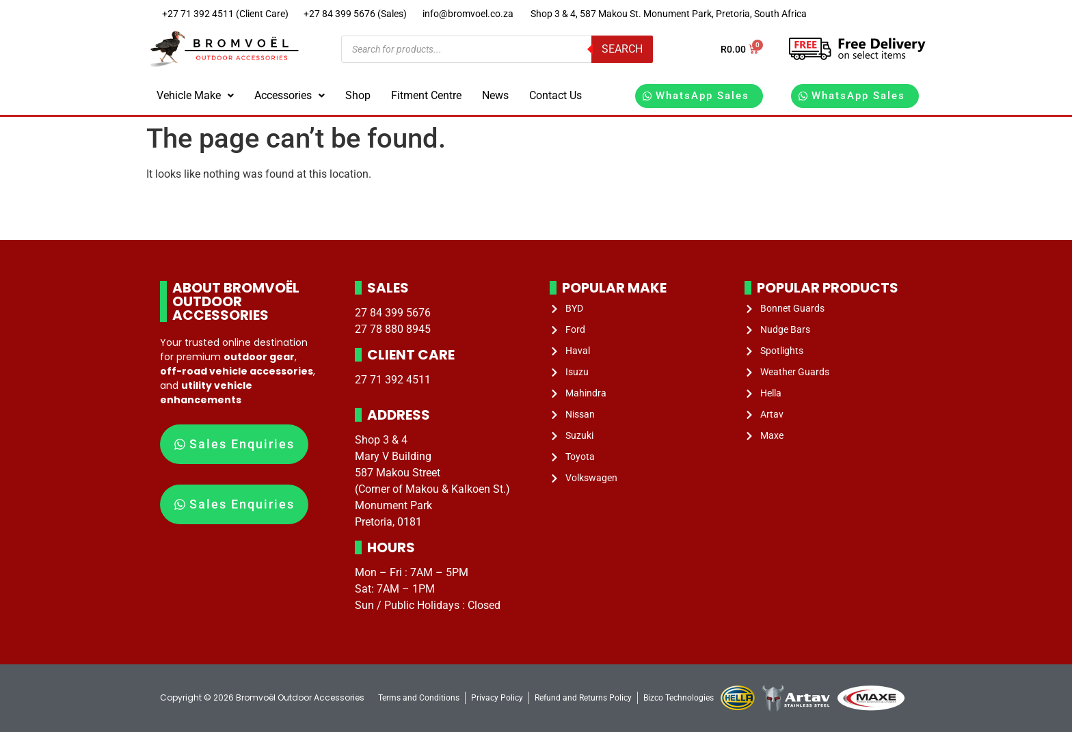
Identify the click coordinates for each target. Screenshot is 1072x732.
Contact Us (555, 95)
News (495, 95)
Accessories (289, 95)
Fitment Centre (426, 95)
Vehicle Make (195, 95)
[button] (195, 95)
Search (622, 48)
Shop (358, 95)
